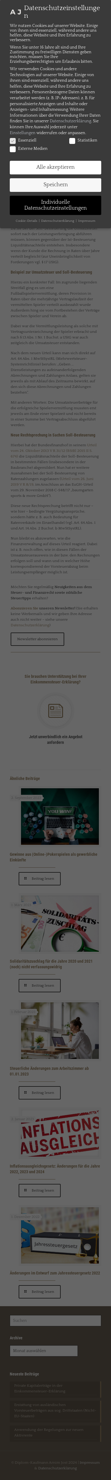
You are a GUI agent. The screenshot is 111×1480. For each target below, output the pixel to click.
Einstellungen (23, 133)
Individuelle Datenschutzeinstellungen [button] (55, 205)
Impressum (86, 221)
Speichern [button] (56, 185)
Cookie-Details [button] (27, 221)
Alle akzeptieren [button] (55, 167)
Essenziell (23, 140)
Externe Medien (29, 148)
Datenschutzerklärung (70, 121)
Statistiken (83, 140)
